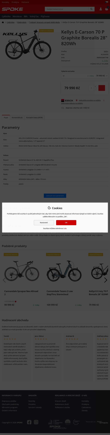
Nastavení (44, 222)
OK (66, 222)
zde (65, 228)
